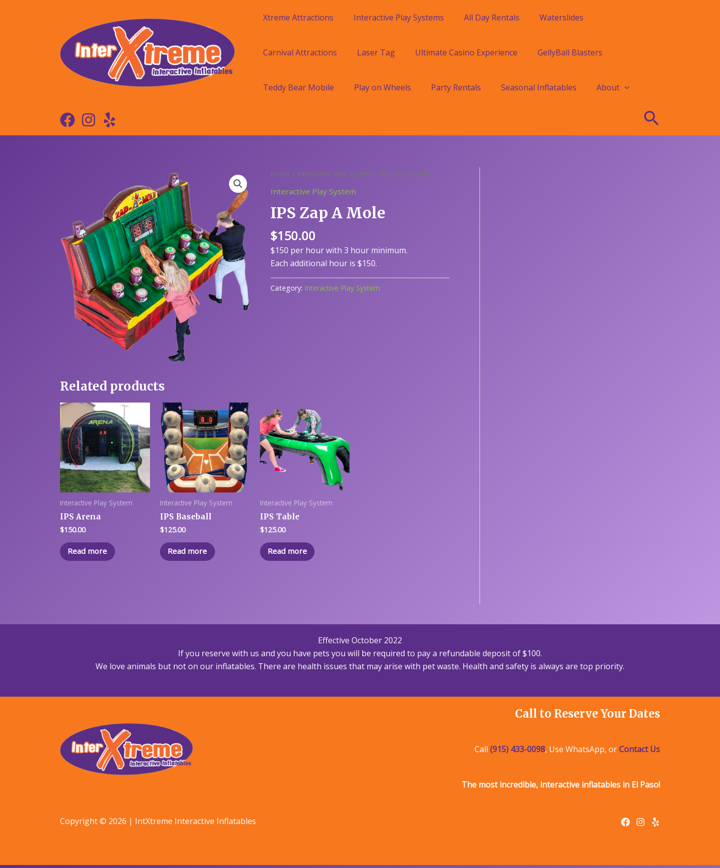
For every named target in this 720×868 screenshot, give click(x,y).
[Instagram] (88, 119)
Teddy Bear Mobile (298, 87)
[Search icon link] (652, 119)
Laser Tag (376, 52)
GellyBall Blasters (570, 52)
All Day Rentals (492, 17)
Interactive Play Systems (399, 17)
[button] (238, 184)
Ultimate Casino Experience (466, 52)
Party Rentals (456, 87)
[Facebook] (67, 119)
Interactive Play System (336, 173)
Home (280, 173)
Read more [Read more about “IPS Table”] (290, 552)
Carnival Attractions (300, 52)
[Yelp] (109, 119)
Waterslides (562, 17)
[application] (625, 87)
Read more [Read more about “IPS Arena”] (90, 552)
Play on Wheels (382, 87)
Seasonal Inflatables (538, 87)
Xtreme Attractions (298, 17)
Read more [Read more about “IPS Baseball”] (190, 552)
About (613, 87)
